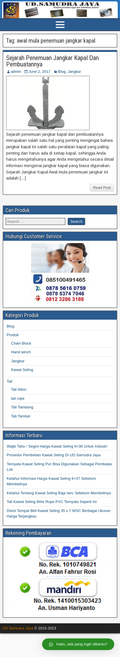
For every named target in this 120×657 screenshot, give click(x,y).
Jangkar (74, 71)
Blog (62, 71)
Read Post (102, 187)
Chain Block (21, 343)
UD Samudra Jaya (17, 628)
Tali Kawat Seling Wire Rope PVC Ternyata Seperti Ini (52, 501)
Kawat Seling (22, 370)
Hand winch (21, 352)
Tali (9, 381)
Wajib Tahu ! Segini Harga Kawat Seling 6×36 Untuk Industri (57, 446)
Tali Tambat (20, 416)
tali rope (17, 398)
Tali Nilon (18, 389)
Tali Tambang (22, 407)
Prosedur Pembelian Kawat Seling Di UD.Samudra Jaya (54, 455)
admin (16, 71)
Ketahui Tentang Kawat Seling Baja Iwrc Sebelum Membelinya (59, 493)
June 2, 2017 (39, 71)
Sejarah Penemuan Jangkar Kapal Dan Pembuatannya (52, 61)
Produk (13, 335)
